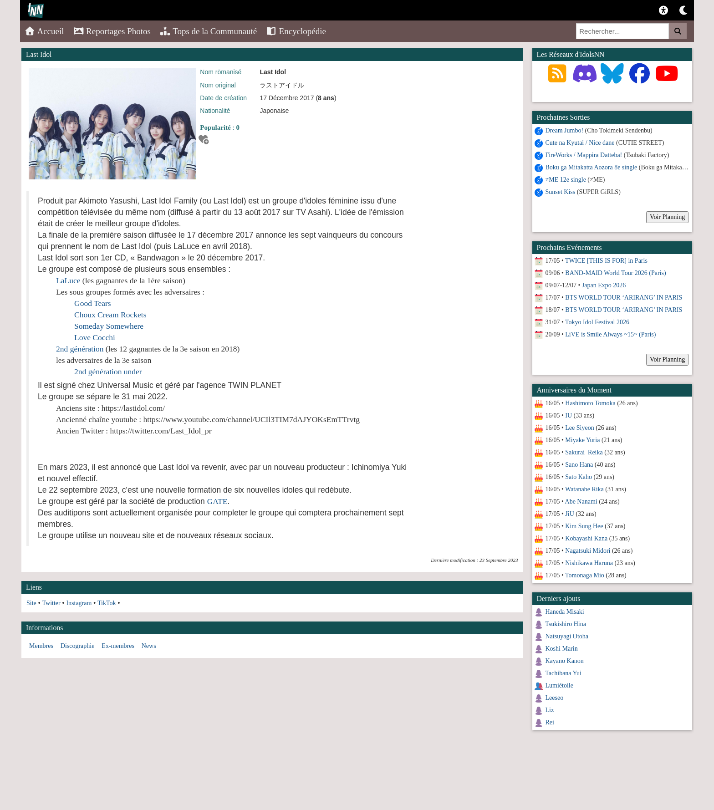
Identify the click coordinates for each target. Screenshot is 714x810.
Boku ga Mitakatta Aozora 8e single (592, 167)
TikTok (106, 603)
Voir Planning (667, 217)
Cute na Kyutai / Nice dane (580, 142)
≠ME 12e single (566, 179)
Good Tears (92, 303)
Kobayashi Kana (586, 538)
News (149, 645)
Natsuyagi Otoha (567, 636)
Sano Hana (579, 464)
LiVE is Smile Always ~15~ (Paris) (610, 334)
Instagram (79, 603)
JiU (569, 513)
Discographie (78, 645)
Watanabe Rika (584, 489)
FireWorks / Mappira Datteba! (584, 155)
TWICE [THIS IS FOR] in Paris (606, 260)
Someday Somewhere (108, 326)
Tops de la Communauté (208, 31)
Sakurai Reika (583, 452)
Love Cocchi (94, 337)
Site (31, 603)
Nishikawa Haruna (589, 563)
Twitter (51, 603)
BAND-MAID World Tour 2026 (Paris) (615, 273)
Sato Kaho (578, 477)
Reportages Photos (112, 31)
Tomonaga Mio (584, 575)
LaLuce (68, 280)
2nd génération (79, 348)
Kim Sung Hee (584, 526)
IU (568, 415)
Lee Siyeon (579, 427)
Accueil (44, 31)
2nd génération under (108, 371)
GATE (217, 501)
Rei (550, 722)
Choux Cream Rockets (110, 314)
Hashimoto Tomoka (590, 403)
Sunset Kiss (561, 191)
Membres (41, 645)
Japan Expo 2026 (604, 285)
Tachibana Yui (563, 673)
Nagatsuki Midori (587, 550)
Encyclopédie (296, 31)
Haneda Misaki (565, 611)
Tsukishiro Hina (565, 624)
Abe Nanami (581, 501)
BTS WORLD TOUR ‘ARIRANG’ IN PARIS (623, 297)
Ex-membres (118, 645)
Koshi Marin (562, 648)
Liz (550, 710)
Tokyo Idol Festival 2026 (597, 322)
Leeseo (555, 697)
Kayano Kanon (565, 660)
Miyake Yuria (582, 440)
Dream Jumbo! (565, 130)
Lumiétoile (559, 685)
